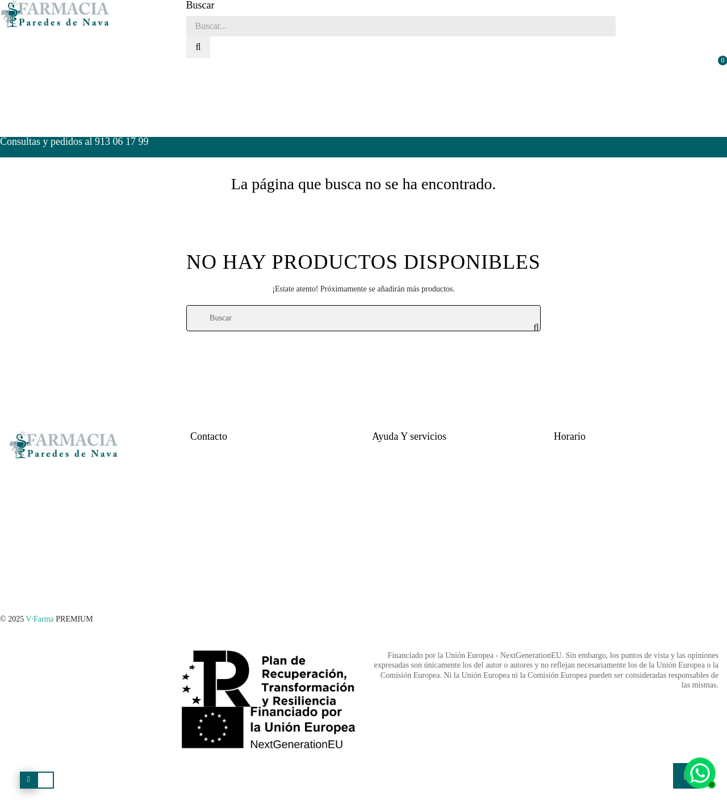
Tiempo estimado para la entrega (424, 470)
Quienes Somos (215, 509)
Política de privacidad (406, 528)
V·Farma (39, 619)
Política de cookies (402, 547)
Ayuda (382, 452)
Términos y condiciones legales (422, 566)
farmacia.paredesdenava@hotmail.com (252, 490)
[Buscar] (363, 318)
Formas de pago (397, 490)
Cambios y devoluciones (411, 509)
